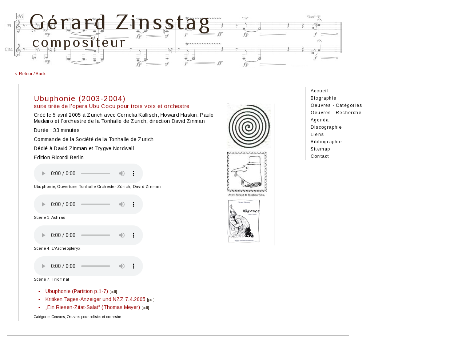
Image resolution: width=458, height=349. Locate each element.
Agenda (320, 120)
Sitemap (320, 149)
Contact (320, 156)
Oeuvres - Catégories (336, 105)
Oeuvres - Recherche (336, 112)
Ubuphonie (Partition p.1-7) (76, 291)
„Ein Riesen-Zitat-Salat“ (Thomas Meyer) (92, 307)
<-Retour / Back (30, 73)
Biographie (323, 98)
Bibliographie (326, 141)
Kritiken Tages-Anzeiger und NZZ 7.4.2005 (95, 299)
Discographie (326, 127)
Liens (317, 134)
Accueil (319, 90)
